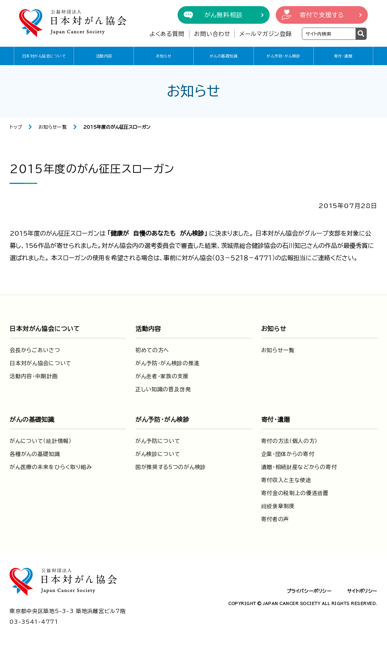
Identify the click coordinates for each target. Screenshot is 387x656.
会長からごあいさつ (35, 350)
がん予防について (157, 441)
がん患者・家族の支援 (162, 376)
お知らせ (163, 56)
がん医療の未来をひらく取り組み (51, 467)
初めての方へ (152, 350)
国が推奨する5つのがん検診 (170, 467)
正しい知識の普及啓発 (163, 389)
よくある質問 (167, 34)
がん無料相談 (223, 15)
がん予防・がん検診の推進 (167, 363)
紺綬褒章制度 (278, 506)
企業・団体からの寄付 (288, 454)
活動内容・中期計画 (34, 376)
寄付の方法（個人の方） (289, 441)
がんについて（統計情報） (40, 441)
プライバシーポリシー (309, 591)
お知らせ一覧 (52, 127)
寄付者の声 (275, 519)
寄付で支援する (322, 15)
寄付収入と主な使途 (286, 480)
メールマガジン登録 (265, 34)
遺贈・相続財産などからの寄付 (299, 467)
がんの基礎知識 (224, 56)
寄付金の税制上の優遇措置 (295, 493)
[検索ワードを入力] (329, 33)
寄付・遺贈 (343, 56)
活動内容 (104, 56)
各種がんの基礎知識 (35, 454)
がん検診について (157, 454)
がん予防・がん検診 (283, 56)
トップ (16, 127)
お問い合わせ (212, 34)
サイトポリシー (362, 591)
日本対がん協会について (44, 56)
